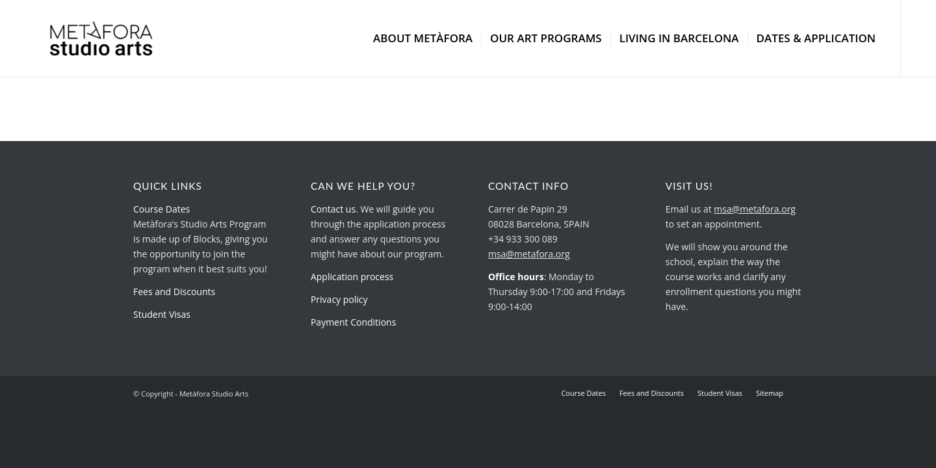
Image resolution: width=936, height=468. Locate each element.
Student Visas (161, 314)
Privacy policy (339, 299)
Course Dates (161, 209)
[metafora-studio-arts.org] (101, 38)
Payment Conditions (353, 322)
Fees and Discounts (174, 291)
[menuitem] (423, 38)
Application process (352, 276)
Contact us (333, 209)
